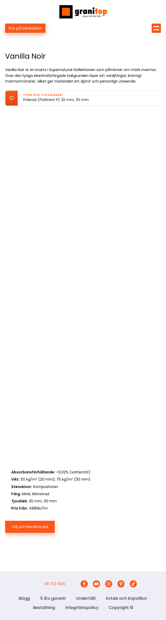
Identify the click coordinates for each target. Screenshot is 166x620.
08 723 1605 (55, 583)
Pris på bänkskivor (25, 28)
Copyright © (121, 608)
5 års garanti (53, 598)
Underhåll (85, 598)
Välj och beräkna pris (30, 526)
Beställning (44, 608)
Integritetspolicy (81, 608)
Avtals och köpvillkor (126, 598)
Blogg (24, 598)
